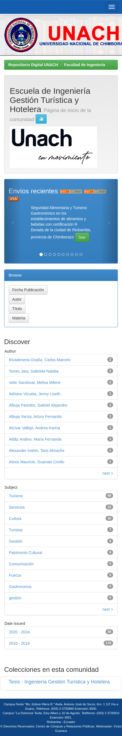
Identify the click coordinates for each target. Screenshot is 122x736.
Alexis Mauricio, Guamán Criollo (36, 462)
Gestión (15, 541)
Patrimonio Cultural (25, 552)
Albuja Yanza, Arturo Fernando (35, 416)
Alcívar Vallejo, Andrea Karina (34, 428)
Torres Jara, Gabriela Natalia (33, 371)
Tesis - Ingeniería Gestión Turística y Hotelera (59, 682)
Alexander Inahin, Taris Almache (36, 450)
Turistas (16, 530)
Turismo (16, 496)
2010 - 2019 (19, 643)
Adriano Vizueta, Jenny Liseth (34, 394)
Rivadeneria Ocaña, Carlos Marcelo (40, 360)
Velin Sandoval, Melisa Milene (35, 382)
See (82, 237)
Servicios (17, 507)
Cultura (15, 518)
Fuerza (15, 575)
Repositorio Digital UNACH (33, 65)
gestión (15, 598)
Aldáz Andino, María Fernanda (35, 439)
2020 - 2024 (19, 632)
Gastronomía (20, 586)
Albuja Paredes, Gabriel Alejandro (38, 405)
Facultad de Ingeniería (84, 65)
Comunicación (21, 564)
